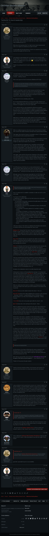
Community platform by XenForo (20, 534)
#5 (46, 164)
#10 (46, 432)
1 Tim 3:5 (40, 337)
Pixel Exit (38, 534)
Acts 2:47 (15, 290)
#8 (46, 382)
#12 (46, 465)
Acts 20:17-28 (16, 293)
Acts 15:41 (34, 251)
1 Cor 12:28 (15, 301)
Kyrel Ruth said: (17, 451)
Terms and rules (24, 501)
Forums (10, 13)
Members (28, 13)
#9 (46, 409)
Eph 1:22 (15, 303)
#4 (46, 127)
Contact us (16, 501)
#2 (46, 54)
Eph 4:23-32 (30, 273)
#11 (46, 447)
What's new (19, 13)
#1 (46, 24)
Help (39, 501)
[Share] (45, 25)
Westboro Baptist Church (28, 427)
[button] (13, 13)
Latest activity (28, 510)
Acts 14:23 (15, 238)
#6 (46, 183)
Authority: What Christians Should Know (31, 435)
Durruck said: (16, 412)
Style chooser (6, 501)
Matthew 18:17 (16, 230)
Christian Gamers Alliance (13, 5)
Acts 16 (15, 246)
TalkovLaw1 (22, 527)
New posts (27, 508)
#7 (46, 364)
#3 (46, 70)
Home (3, 13)
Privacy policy (33, 501)
